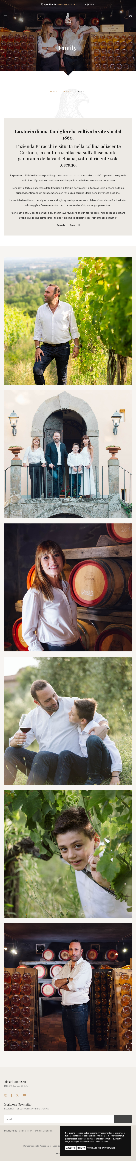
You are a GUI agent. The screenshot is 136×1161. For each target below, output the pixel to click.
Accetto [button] (70, 1148)
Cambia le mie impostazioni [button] (101, 1148)
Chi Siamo (67, 91)
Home (53, 91)
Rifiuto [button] (81, 1148)
